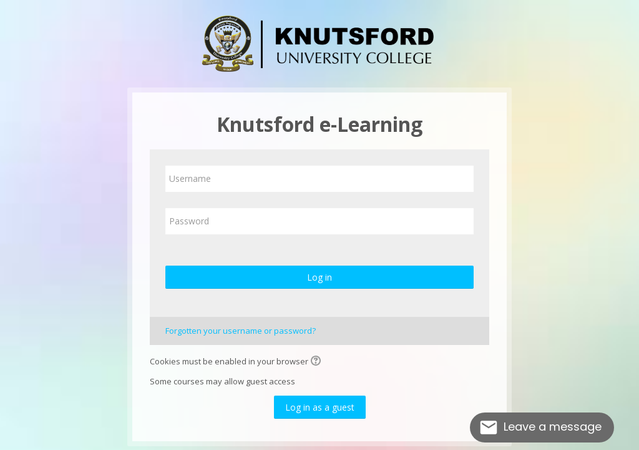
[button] (317, 362)
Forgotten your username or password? (240, 330)
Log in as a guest (319, 407)
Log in (319, 277)
